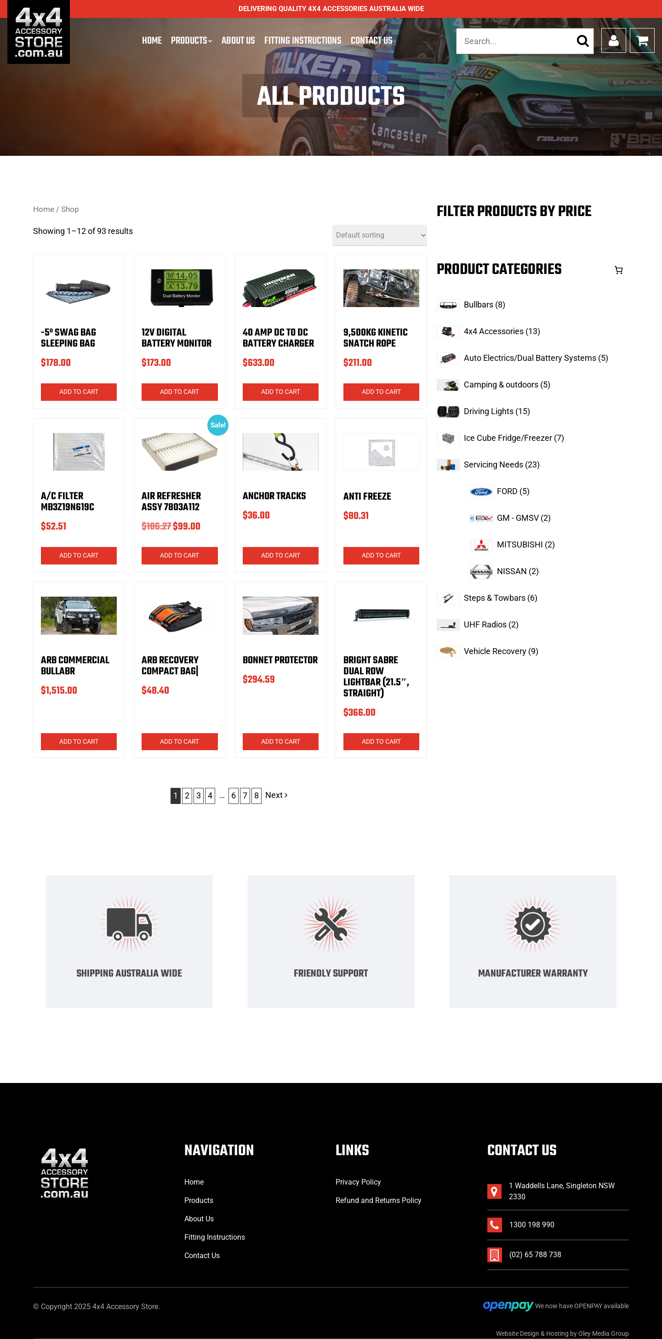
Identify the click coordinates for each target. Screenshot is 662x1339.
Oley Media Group (603, 1333)
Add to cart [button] (78, 391)
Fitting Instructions (303, 41)
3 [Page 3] (198, 795)
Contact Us (372, 41)
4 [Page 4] (210, 795)
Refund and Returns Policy (379, 1200)
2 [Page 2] (187, 795)
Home (152, 41)
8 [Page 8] (256, 795)
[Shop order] (379, 235)
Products (189, 41)
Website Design (517, 1333)
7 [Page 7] (245, 795)
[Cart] (618, 270)
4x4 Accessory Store (125, 1306)
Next (276, 795)
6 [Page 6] (233, 795)
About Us (238, 41)
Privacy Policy (358, 1182)
